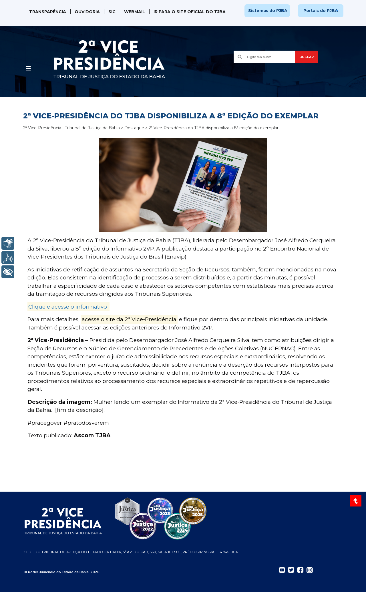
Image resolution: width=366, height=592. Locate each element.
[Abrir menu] (28, 67)
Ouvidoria (87, 11)
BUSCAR (306, 57)
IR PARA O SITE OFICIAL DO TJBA (190, 11)
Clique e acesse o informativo (67, 306)
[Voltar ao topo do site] (356, 500)
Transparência (47, 11)
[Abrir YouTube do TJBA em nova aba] (282, 569)
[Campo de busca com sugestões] (264, 57)
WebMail (134, 11)
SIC (112, 11)
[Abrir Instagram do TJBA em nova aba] (309, 569)
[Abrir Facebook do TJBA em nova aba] (300, 569)
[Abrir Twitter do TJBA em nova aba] (291, 569)
